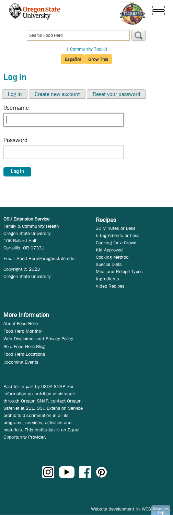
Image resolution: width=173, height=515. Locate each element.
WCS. (147, 509)
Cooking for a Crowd (116, 242)
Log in (15, 94)
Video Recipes (110, 286)
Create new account (57, 94)
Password (15, 140)
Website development (112, 509)
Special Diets (109, 264)
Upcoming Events (20, 362)
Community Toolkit (88, 49)
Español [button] (73, 59)
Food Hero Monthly (22, 331)
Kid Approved (109, 250)
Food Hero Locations (24, 354)
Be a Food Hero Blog (24, 346)
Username (16, 107)
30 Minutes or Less (116, 228)
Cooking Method (112, 257)
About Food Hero (20, 323)
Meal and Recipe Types (119, 271)
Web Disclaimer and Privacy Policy (38, 338)
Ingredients (107, 279)
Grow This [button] (98, 59)
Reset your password (116, 94)
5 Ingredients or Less (118, 235)
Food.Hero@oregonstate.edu (46, 258)
